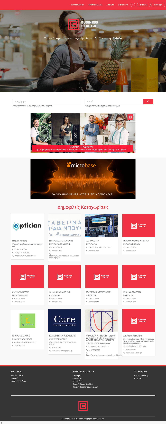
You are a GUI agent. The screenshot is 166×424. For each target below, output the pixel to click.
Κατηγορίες (77, 376)
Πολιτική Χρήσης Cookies (83, 384)
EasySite (110, 5)
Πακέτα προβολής (95, 5)
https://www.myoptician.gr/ (25, 256)
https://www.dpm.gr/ (134, 353)
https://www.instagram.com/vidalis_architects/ (104, 355)
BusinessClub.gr (77, 5)
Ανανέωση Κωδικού (18, 381)
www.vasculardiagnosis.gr (62, 351)
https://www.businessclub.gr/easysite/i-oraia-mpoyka (64, 257)
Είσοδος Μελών (17, 376)
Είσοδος (143, 5)
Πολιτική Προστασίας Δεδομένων (85, 387)
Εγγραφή (158, 5)
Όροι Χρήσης (78, 381)
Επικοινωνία (123, 5)
